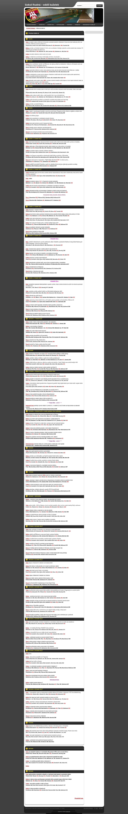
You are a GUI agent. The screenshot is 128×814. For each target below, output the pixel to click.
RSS (97, 808)
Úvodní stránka (31, 24)
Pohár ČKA (50, 24)
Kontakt (69, 24)
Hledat (99, 5)
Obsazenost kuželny (89, 24)
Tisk (102, 808)
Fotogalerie (60, 24)
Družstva (42, 24)
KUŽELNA (77, 24)
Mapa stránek (89, 808)
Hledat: (79, 5)
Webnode (68, 811)
